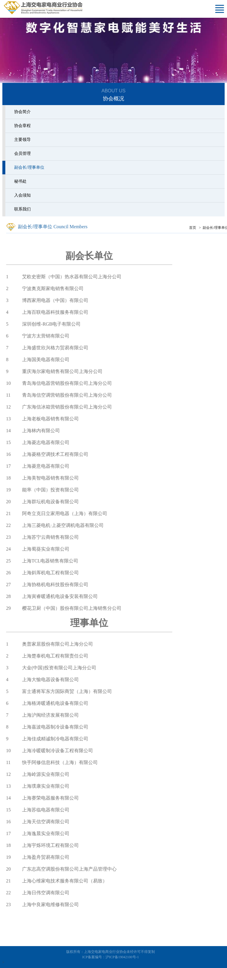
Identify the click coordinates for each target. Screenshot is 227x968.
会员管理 (21, 153)
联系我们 (21, 209)
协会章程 (21, 125)
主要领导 (21, 139)
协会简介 (21, 112)
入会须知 (21, 195)
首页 (203, 228)
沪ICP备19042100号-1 (122, 957)
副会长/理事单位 (28, 167)
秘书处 (19, 181)
